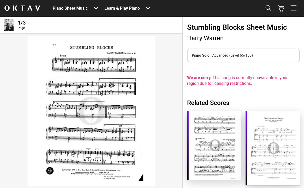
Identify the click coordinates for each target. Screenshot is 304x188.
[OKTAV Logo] (22, 8)
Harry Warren (205, 38)
